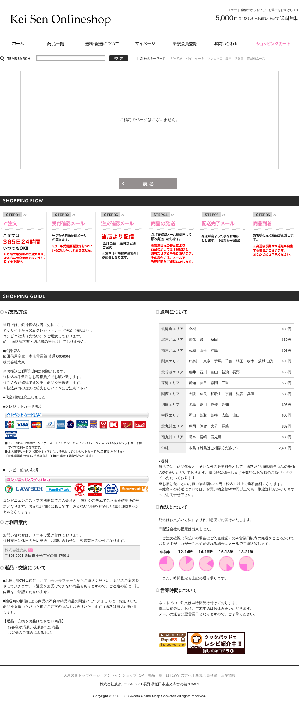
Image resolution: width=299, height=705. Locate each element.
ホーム (17, 43)
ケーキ (199, 58)
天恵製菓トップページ (81, 675)
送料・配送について (103, 43)
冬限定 (239, 58)
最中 (228, 58)
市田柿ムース (256, 58)
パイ (189, 58)
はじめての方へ (179, 675)
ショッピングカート (274, 43)
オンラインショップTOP (124, 675)
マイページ (146, 43)
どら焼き (177, 58)
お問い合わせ (227, 43)
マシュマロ (214, 58)
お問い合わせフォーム (58, 580)
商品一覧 (56, 43)
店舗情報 (228, 675)
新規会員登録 (185, 43)
